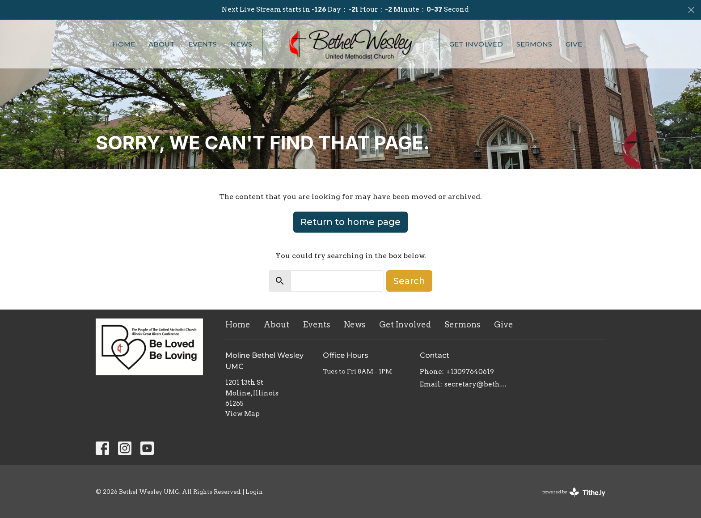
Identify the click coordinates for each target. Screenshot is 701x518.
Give (574, 44)
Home (123, 44)
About (161, 44)
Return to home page (350, 222)
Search (409, 281)
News (241, 44)
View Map (242, 414)
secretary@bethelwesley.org (476, 384)
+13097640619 (470, 372)
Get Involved (476, 44)
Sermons (534, 44)
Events (202, 44)
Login (254, 491)
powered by (573, 492)
